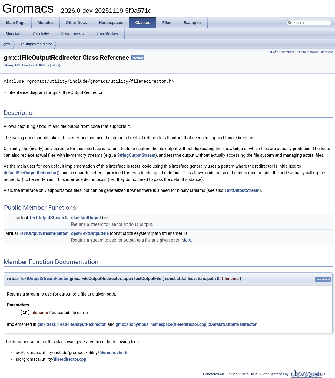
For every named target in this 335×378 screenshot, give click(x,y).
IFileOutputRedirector (35, 44)
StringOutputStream (136, 154)
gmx (6, 44)
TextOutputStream (242, 189)
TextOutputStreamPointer (43, 232)
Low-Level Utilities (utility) (41, 65)
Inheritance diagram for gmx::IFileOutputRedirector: (54, 92)
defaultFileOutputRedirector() (32, 172)
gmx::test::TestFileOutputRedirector (71, 323)
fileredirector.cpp (70, 358)
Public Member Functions (315, 52)
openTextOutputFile (90, 232)
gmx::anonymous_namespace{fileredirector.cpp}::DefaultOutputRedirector (186, 323)
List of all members (280, 52)
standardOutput (86, 217)
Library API (12, 65)
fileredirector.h (113, 351)
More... (187, 239)
